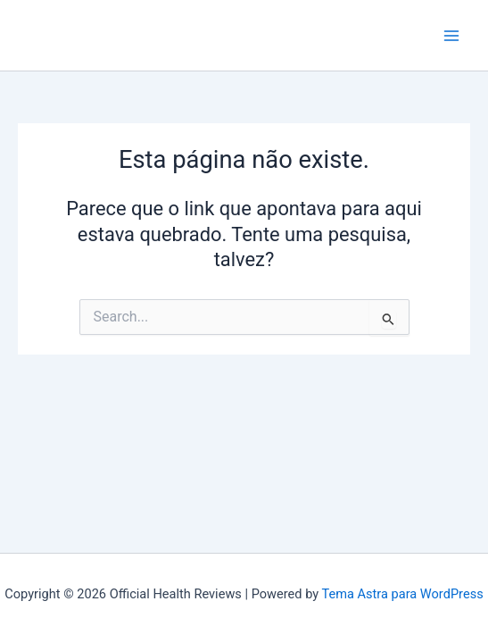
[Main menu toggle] (451, 35)
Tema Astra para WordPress (402, 594)
